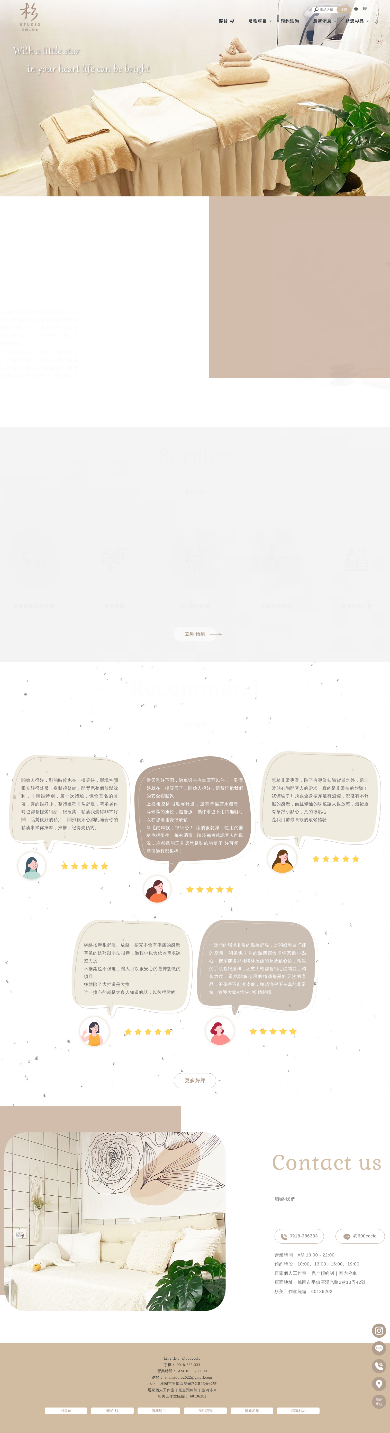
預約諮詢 (290, 21)
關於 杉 (226, 21)
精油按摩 (177, 1425)
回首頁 (65, 1411)
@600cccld (360, 1235)
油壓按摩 (231, 1425)
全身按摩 (195, 1425)
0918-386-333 (188, 1365)
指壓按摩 (213, 1425)
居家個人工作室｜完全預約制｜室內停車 (182, 1390)
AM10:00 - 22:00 (192, 1371)
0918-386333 (299, 1235)
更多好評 (200, 1080)
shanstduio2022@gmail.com (188, 1377)
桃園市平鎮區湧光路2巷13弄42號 (188, 1384)
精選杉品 (355, 21)
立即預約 (200, 634)
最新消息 (322, 21)
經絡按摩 (159, 1425)
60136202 (198, 1396)
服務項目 (257, 21)
